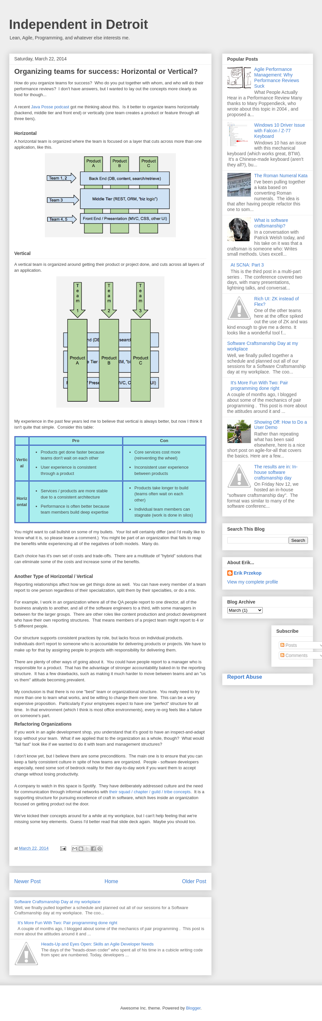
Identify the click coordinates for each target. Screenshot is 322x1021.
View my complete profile (252, 582)
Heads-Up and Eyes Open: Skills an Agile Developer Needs (97, 944)
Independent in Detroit (78, 24)
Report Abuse (244, 677)
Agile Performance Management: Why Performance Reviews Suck (276, 77)
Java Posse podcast (50, 106)
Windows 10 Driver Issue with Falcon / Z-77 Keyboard (279, 130)
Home (111, 881)
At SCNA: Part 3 (247, 264)
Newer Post (27, 881)
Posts (288, 645)
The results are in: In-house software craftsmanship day (275, 472)
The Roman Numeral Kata (281, 175)
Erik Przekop (248, 573)
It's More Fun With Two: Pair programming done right (67, 922)
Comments (294, 655)
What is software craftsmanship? (271, 223)
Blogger (193, 1008)
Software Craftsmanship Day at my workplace (57, 901)
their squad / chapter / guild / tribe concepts (150, 791)
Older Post (194, 881)
